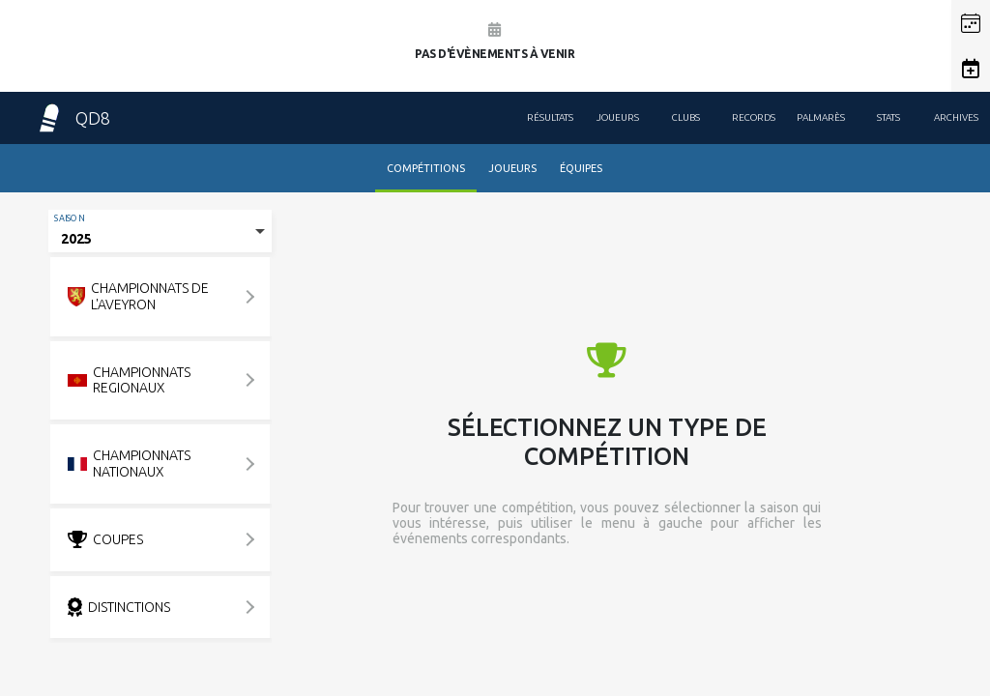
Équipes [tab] (581, 168)
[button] (970, 23)
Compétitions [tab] (426, 168)
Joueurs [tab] (512, 168)
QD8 (72, 117)
